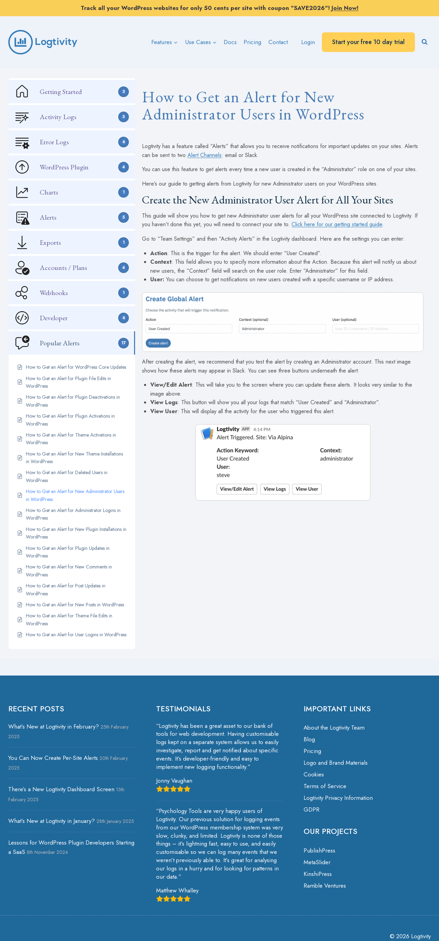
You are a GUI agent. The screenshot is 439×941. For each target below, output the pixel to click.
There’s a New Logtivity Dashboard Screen (61, 789)
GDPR (311, 809)
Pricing (252, 42)
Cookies (314, 774)
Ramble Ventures (325, 885)
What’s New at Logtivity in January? (51, 821)
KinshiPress (318, 874)
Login (308, 42)
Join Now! (344, 8)
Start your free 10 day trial (368, 42)
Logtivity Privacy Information (338, 798)
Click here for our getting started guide (337, 224)
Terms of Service (325, 786)
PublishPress (319, 850)
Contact (278, 42)
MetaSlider (317, 862)
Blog (309, 739)
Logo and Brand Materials (336, 763)
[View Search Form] (424, 42)
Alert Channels (204, 155)
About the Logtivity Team (334, 727)
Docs (230, 42)
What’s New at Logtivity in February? (53, 726)
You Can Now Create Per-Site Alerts (53, 758)
